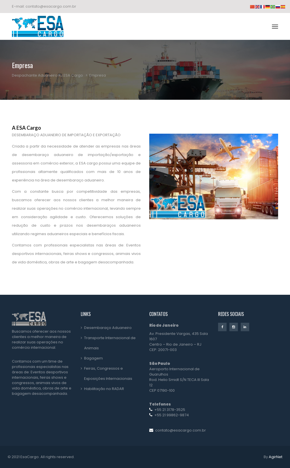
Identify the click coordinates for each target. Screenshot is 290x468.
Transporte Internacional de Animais (110, 343)
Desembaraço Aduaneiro (108, 327)
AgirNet (275, 457)
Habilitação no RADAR (104, 388)
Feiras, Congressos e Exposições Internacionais (108, 373)
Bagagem (93, 358)
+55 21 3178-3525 (169, 409)
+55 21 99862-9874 (171, 415)
